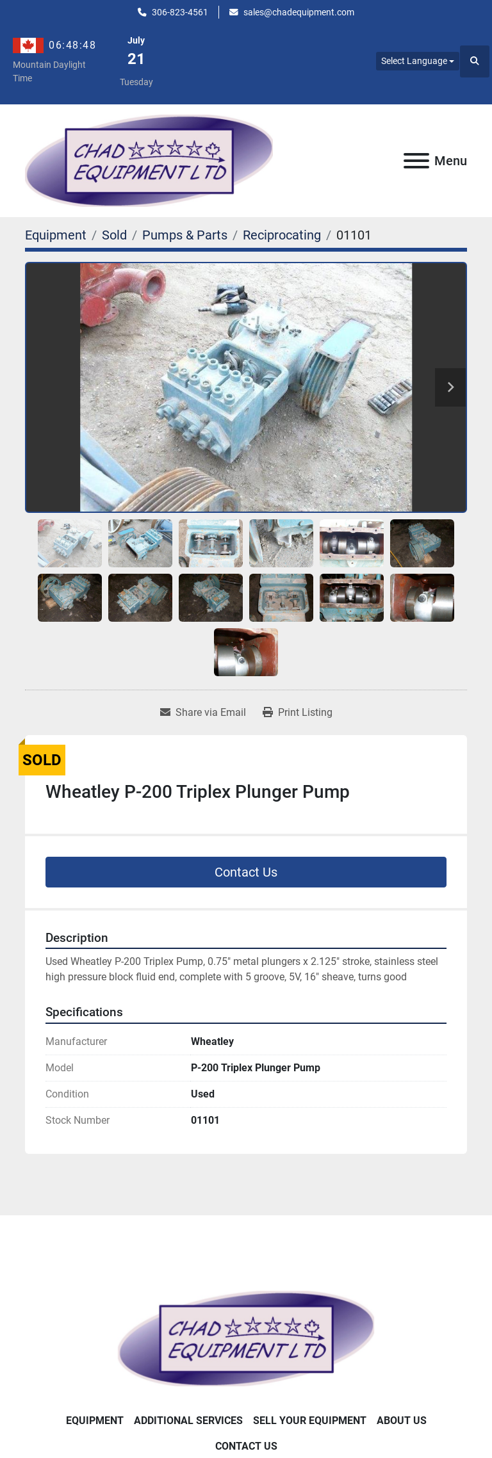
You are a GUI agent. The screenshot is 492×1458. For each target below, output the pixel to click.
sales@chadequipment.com (298, 12)
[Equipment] (55, 235)
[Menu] (416, 160)
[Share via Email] (203, 713)
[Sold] (114, 235)
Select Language (414, 61)
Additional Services (188, 1420)
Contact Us (246, 872)
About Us (402, 1420)
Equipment (95, 1420)
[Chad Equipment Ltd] (246, 1337)
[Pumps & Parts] (184, 235)
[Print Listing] (297, 713)
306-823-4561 (180, 12)
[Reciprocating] (282, 235)
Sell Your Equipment (309, 1420)
